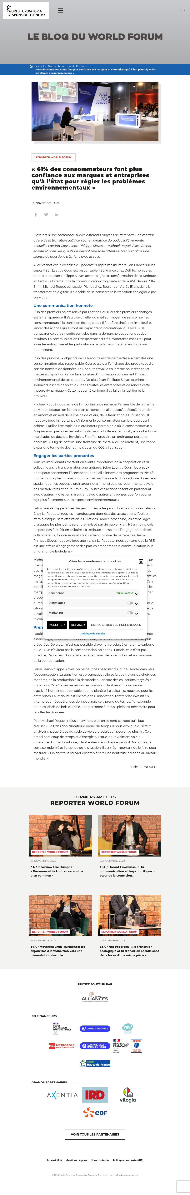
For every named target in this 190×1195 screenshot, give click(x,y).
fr (182, 10)
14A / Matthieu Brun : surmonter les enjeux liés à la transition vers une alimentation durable (58, 951)
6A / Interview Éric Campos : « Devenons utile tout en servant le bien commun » (57, 871)
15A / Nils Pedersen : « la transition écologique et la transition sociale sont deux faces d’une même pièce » (129, 951)
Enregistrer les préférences (116, 625)
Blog (50, 66)
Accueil (39, 66)
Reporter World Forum (71, 66)
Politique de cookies (93, 633)
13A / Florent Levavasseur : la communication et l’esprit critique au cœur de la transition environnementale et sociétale (128, 871)
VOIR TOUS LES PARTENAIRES (95, 1134)
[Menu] (61, 10)
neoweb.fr (133, 1175)
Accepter (57, 625)
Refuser (78, 625)
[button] (141, 561)
